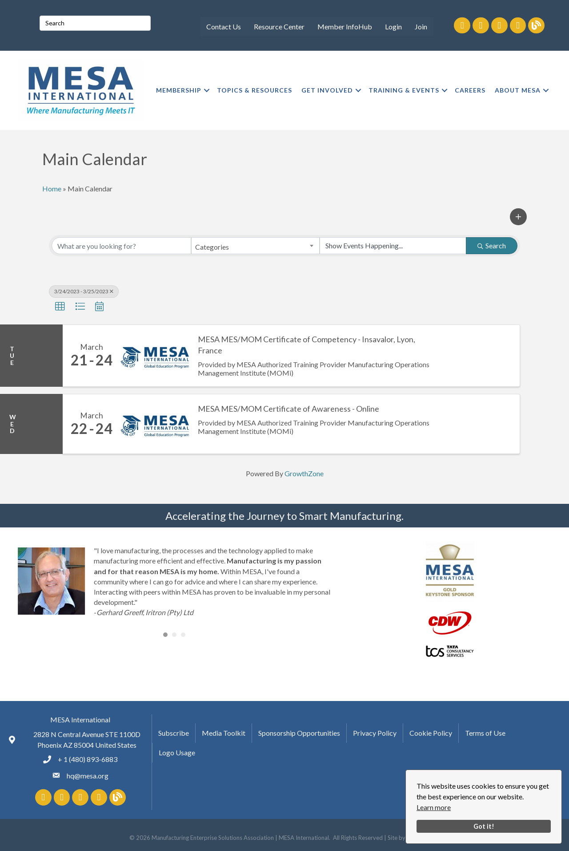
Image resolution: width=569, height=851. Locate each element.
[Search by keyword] (121, 245)
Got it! (483, 826)
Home (51, 188)
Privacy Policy (375, 733)
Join (421, 26)
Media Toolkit (223, 733)
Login (393, 26)
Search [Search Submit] (491, 245)
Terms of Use (485, 733)
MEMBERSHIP (178, 90)
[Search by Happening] (393, 245)
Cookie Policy (430, 733)
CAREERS (470, 90)
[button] (518, 216)
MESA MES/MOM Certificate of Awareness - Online (288, 408)
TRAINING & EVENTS (404, 90)
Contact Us (223, 26)
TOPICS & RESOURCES (254, 90)
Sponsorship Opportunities (299, 733)
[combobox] (255, 245)
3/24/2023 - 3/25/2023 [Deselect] (83, 291)
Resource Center (279, 26)
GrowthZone (304, 473)
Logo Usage (177, 752)
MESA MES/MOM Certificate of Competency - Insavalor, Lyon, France (306, 344)
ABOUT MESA (518, 90)
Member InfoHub (344, 26)
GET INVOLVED (327, 90)
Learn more (434, 807)
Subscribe (173, 733)
